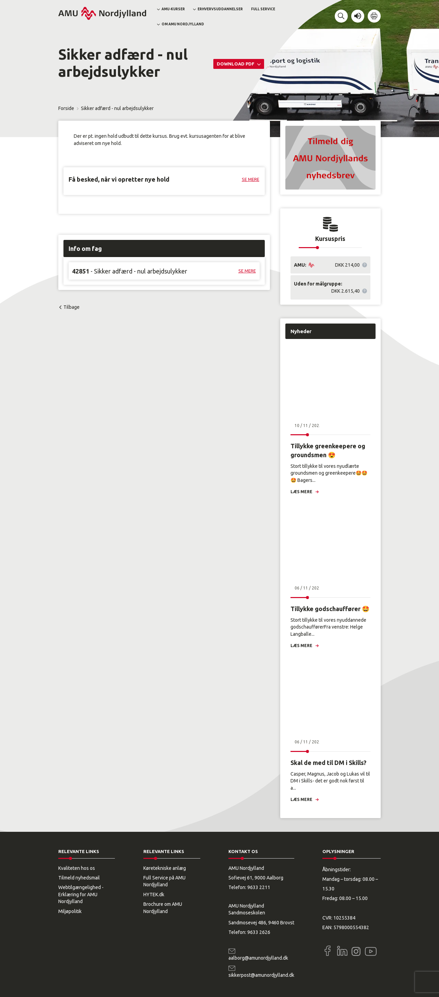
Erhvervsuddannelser (220, 9)
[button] (341, 16)
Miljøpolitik (70, 911)
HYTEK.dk (153, 894)
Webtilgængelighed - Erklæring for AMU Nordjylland (81, 894)
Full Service (263, 9)
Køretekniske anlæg (164, 868)
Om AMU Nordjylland (183, 24)
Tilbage (71, 307)
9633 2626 (258, 932)
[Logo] (102, 13)
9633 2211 (258, 887)
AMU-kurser (173, 9)
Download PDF (236, 63)
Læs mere (301, 491)
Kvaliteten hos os (76, 868)
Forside (66, 108)
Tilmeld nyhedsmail (79, 877)
